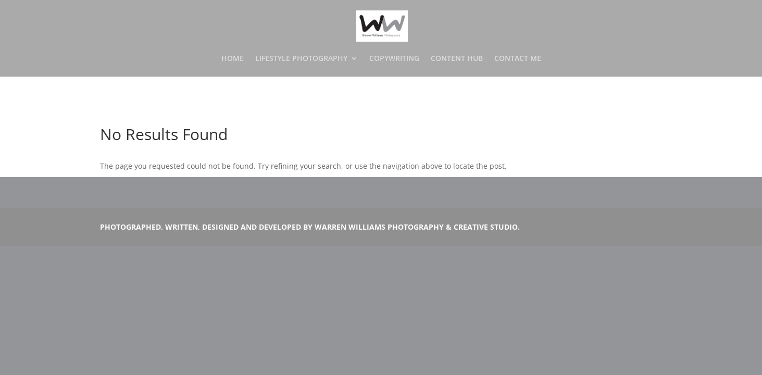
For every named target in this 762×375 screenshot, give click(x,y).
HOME (232, 59)
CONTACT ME (517, 59)
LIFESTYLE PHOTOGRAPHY (301, 59)
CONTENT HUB (457, 59)
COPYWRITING (394, 59)
